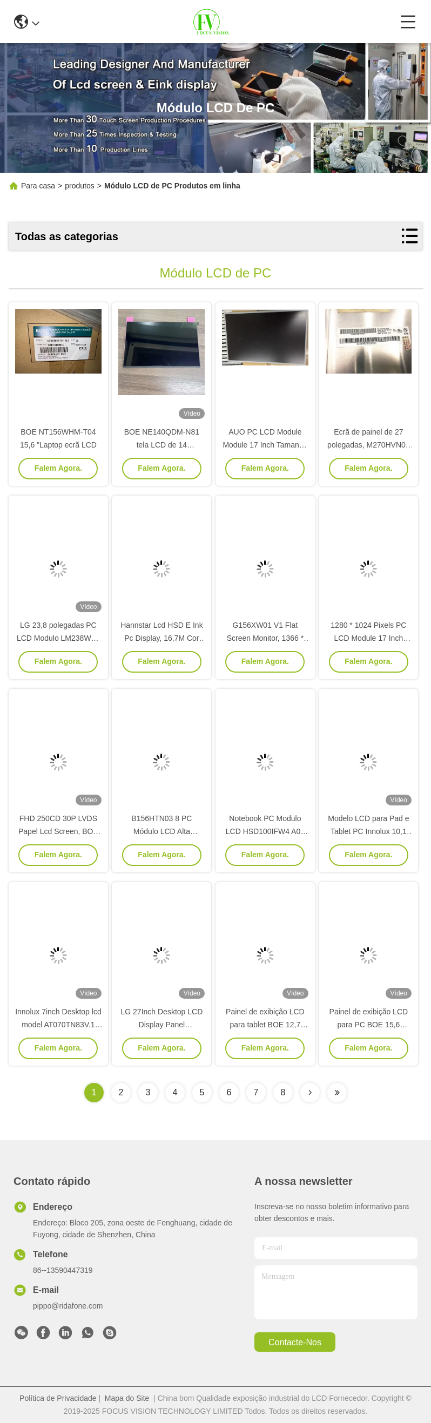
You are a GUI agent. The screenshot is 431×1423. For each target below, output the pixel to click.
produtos (79, 185)
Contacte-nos (294, 1342)
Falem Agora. (58, 468)
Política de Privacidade (57, 1398)
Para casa (38, 185)
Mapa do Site (127, 1398)
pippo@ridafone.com (68, 1306)
